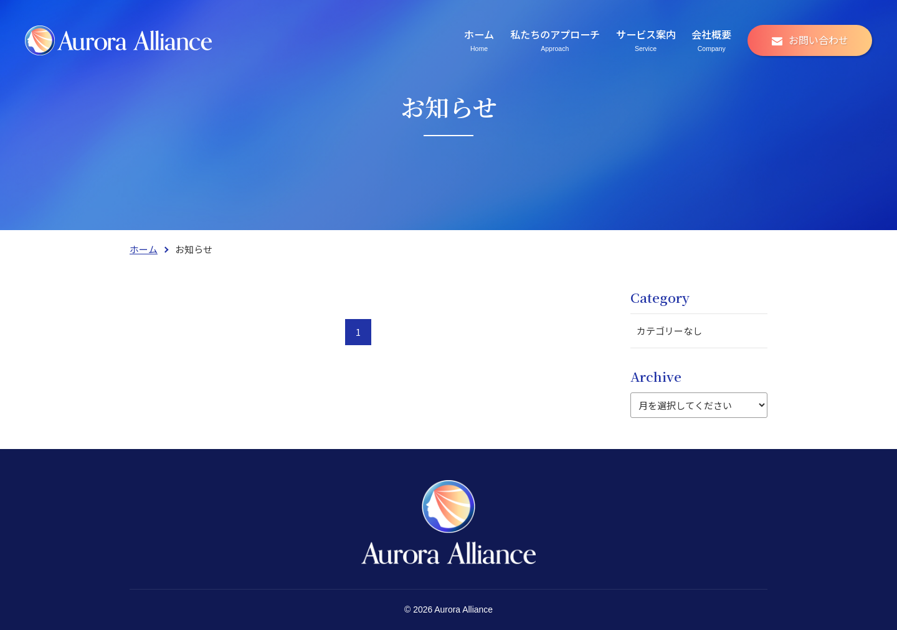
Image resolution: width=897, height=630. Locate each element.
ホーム (479, 40)
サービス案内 (646, 40)
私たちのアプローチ (555, 40)
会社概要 (711, 40)
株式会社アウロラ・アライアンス (118, 40)
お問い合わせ (818, 39)
